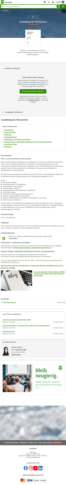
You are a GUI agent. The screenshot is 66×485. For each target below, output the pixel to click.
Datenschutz (33, 442)
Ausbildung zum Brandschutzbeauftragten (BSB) (17, 319)
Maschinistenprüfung (9, 331)
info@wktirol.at (35, 457)
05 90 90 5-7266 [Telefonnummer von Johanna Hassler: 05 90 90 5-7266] (21, 349)
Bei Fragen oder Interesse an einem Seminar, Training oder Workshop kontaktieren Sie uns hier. (32, 265)
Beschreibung (9, 130)
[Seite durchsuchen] (30, 6)
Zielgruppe (7, 134)
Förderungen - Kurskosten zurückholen (17, 139)
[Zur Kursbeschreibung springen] (33, 37)
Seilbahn (5, 10)
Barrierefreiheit (48, 442)
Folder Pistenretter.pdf (9, 302)
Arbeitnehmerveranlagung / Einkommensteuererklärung (32, 247)
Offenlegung (24, 442)
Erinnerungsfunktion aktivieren (33, 91)
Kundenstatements (10, 137)
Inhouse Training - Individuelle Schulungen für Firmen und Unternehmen (28, 142)
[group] (33, 24)
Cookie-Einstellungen (11, 442)
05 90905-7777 (35, 454)
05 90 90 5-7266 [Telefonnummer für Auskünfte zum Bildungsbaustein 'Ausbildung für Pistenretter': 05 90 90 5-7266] (34, 100)
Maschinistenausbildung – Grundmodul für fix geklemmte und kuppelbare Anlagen (26, 325)
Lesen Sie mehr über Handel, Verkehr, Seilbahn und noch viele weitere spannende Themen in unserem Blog (49, 273)
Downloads (8, 146)
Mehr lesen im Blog (10, 144)
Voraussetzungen (10, 132)
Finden (58, 6)
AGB (40, 442)
